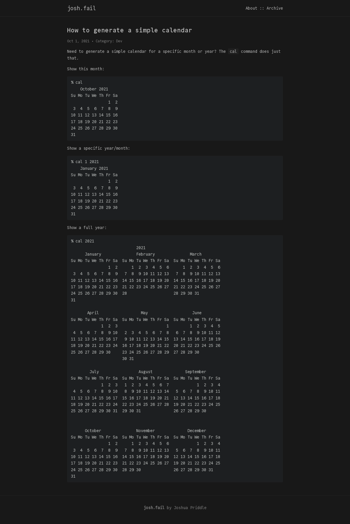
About (251, 8)
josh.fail (81, 8)
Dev (119, 41)
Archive (275, 8)
